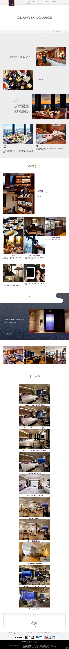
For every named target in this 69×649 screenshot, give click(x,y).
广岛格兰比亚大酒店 (25, 646)
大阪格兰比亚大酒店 (35, 645)
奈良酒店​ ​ (30, 646)
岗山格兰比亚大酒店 (42, 645)
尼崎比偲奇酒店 (47, 646)
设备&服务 (46, 3)
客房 (19, 3)
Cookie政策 (23, 632)
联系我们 (22, 1)
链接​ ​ (10, 633)
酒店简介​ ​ (14, 632)
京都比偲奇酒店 (35, 646)
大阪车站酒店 (33, 647)
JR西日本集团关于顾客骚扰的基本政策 (46, 632)
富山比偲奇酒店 (53, 646)
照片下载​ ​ (14, 633)
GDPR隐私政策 (36, 632)
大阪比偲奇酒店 (41, 646)
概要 (18, 1)
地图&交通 (55, 3)
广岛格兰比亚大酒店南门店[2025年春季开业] (44, 647)
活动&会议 (37, 3)
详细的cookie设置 (29, 632)
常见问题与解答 (28, 1)
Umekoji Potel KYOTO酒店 (26, 647)
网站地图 (10, 632)
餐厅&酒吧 (28, 3)
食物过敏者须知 (56, 632)
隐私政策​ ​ (18, 632)
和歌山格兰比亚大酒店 (50, 645)
